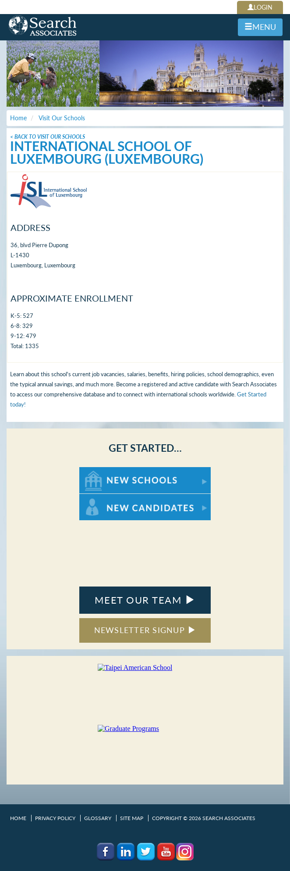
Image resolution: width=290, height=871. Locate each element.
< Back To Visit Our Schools (47, 136)
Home (18, 818)
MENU (260, 27)
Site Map (131, 818)
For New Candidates (106, 498)
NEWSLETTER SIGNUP (145, 630)
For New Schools (102, 471)
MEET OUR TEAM (145, 600)
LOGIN (260, 7)
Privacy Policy (55, 818)
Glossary (97, 818)
